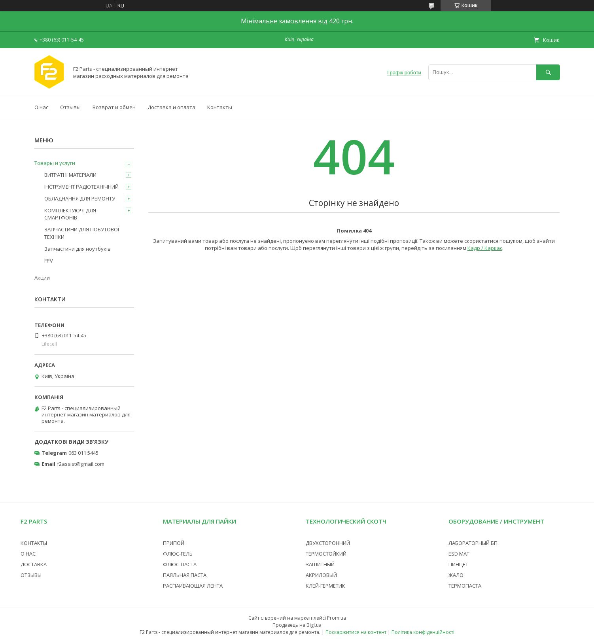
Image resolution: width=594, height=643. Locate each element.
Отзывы (70, 107)
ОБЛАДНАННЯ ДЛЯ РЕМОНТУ (79, 198)
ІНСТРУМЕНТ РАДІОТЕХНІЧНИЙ (81, 186)
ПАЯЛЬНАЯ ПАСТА (184, 575)
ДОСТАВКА (34, 564)
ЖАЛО (455, 575)
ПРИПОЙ (173, 543)
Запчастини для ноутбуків (77, 248)
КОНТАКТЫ (34, 543)
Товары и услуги (54, 162)
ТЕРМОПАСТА (464, 585)
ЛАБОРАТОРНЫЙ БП (473, 543)
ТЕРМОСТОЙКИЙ (326, 553)
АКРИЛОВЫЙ (321, 575)
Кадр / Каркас (484, 248)
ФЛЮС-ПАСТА (180, 564)
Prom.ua (336, 618)
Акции (42, 277)
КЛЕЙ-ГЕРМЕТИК (325, 585)
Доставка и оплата (171, 107)
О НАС (28, 553)
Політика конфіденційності (423, 632)
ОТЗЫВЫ (31, 575)
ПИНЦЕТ (458, 564)
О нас (41, 107)
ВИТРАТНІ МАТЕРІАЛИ (70, 174)
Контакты (219, 107)
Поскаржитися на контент (355, 632)
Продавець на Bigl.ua (297, 625)
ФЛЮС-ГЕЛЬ (178, 553)
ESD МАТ (458, 553)
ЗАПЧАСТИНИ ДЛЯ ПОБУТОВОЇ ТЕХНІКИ (81, 233)
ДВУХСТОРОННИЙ (328, 543)
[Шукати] (548, 72)
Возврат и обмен (114, 107)
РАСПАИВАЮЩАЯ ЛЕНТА (193, 585)
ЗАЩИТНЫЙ (320, 564)
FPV (48, 260)
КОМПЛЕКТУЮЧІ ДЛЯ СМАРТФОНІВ (70, 214)
